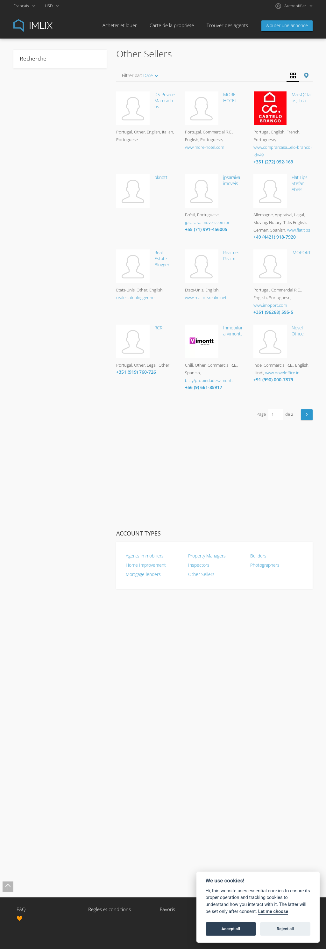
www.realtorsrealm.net (205, 297)
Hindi (29, 554)
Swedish (32, 768)
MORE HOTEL (230, 97)
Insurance (34, 258)
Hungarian (34, 564)
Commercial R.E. (40, 238)
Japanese (33, 595)
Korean (31, 605)
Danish (31, 431)
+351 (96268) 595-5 (273, 312)
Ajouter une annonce (287, 25)
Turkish (31, 809)
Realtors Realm (231, 255)
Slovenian (33, 747)
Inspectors (198, 565)
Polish (30, 686)
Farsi (29, 472)
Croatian (32, 411)
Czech (30, 421)
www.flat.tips (298, 230)
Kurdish (31, 615)
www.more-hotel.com (204, 147)
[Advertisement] (214, 475)
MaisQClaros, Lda (302, 97)
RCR (158, 328)
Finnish (31, 482)
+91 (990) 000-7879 (273, 380)
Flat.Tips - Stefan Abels (301, 183)
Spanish (32, 758)
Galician (32, 513)
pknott (160, 177)
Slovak (30, 737)
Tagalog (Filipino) (40, 778)
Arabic (30, 330)
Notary (30, 289)
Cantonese (35, 381)
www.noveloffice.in (282, 373)
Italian (30, 584)
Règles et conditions (109, 909)
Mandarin (33, 656)
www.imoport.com (270, 305)
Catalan (31, 391)
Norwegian (34, 666)
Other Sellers (201, 574)
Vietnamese (36, 829)
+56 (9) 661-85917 (203, 387)
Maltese (32, 646)
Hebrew (32, 544)
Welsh (30, 839)
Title (28, 309)
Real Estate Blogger (161, 258)
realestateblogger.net (136, 297)
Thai (28, 798)
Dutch (30, 442)
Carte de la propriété (172, 25)
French (31, 493)
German (32, 523)
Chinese (32, 401)
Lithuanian (34, 635)
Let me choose (273, 911)
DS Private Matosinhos (164, 100)
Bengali (31, 350)
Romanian (34, 707)
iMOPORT (301, 252)
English (31, 452)
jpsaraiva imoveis (231, 180)
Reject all (285, 928)
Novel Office (298, 331)
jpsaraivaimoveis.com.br (207, 222)
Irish (28, 574)
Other (30, 228)
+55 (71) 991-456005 (206, 229)
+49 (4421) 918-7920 (274, 237)
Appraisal (33, 217)
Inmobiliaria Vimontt (233, 331)
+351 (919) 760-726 (136, 372)
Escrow (31, 248)
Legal (29, 268)
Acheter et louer (120, 25)
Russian (32, 717)
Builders (258, 556)
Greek (30, 533)
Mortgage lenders (143, 574)
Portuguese (35, 697)
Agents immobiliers (145, 556)
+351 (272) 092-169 (273, 162)
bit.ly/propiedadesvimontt (209, 380)
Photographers (265, 565)
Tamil (29, 788)
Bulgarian (33, 370)
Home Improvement (146, 565)
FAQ (21, 909)
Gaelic (30, 503)
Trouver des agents (223, 25)
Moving (31, 279)
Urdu (29, 819)
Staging (31, 299)
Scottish (32, 727)
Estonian (33, 462)
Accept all (231, 928)
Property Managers (207, 556)
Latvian (31, 625)
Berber (31, 360)
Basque (31, 340)
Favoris (167, 909)
